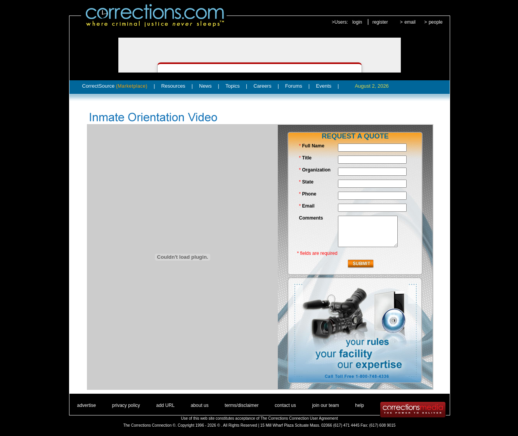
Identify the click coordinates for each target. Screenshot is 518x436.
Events (323, 86)
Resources (173, 86)
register (380, 22)
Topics (232, 86)
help (359, 405)
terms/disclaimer (241, 405)
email (410, 22)
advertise (86, 405)
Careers (262, 86)
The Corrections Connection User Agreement (299, 418)
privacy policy (126, 405)
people (436, 22)
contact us (285, 405)
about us (199, 405)
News (205, 86)
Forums (293, 86)
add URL (165, 405)
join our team (325, 405)
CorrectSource (115, 86)
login (357, 22)
